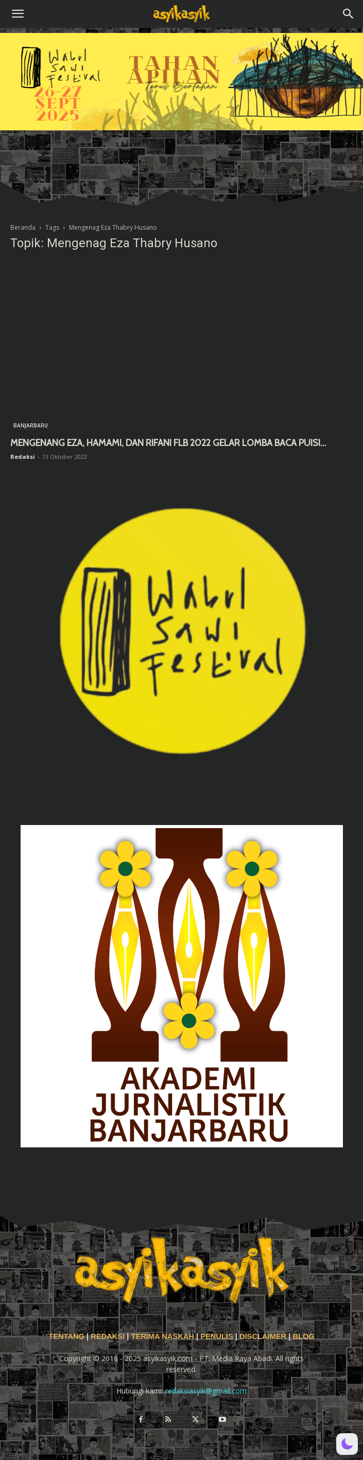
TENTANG (67, 1336)
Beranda (23, 227)
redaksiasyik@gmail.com (206, 1391)
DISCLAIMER (262, 1336)
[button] (17, 14)
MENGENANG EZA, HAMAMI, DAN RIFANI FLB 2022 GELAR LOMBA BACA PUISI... (168, 443)
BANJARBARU (30, 425)
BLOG (303, 1336)
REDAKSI (108, 1336)
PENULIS (217, 1336)
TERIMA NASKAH (163, 1336)
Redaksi (22, 456)
